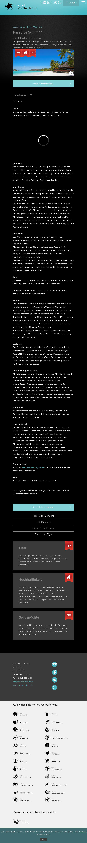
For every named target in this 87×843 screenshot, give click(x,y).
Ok (43, 839)
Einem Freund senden (43, 528)
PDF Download (43, 522)
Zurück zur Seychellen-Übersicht (27, 27)
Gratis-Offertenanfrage (52, 84)
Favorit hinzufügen (44, 534)
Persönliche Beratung (43, 516)
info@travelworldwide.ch (23, 682)
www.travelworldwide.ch (23, 685)
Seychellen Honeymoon (32, 467)
